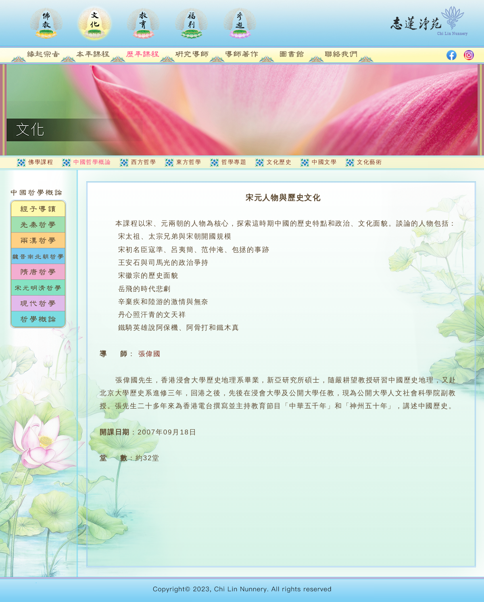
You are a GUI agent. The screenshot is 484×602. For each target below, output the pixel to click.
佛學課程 (40, 162)
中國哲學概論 (92, 162)
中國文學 (324, 162)
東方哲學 (188, 162)
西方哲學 (143, 162)
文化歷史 (279, 162)
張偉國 (149, 354)
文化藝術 (369, 162)
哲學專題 (233, 162)
